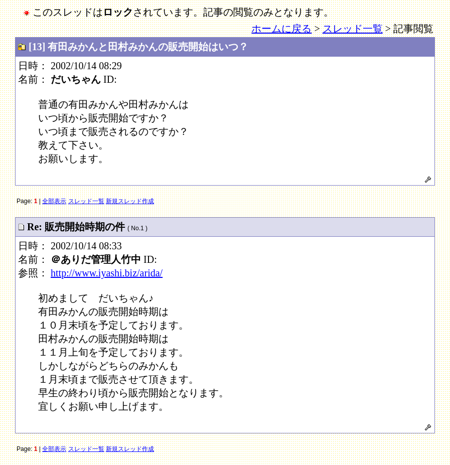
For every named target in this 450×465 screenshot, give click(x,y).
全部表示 (54, 201)
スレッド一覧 (353, 28)
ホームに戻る (281, 28)
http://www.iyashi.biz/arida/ (107, 272)
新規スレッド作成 (130, 201)
